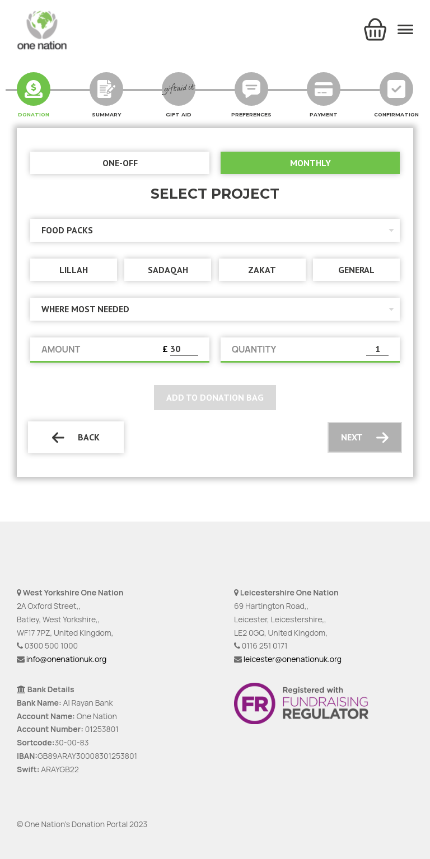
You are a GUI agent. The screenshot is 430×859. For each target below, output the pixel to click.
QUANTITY (254, 349)
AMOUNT (60, 349)
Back (76, 437)
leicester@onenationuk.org (293, 659)
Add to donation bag (215, 397)
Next (365, 437)
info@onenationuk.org (66, 659)
